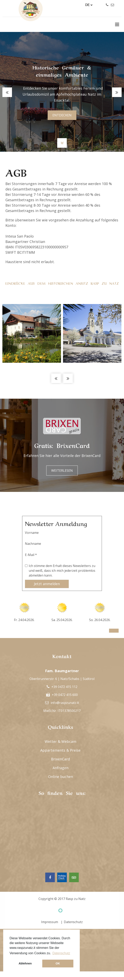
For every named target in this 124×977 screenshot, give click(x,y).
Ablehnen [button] (25, 963)
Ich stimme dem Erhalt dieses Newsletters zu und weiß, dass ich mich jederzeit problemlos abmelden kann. (62, 571)
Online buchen (60, 776)
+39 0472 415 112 (64, 687)
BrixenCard (60, 759)
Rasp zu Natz (76, 899)
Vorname (32, 532)
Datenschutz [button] (61, 953)
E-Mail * (31, 555)
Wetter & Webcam (60, 741)
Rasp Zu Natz (31, 18)
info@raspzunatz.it (65, 703)
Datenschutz (73, 922)
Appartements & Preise (60, 750)
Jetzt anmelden (47, 583)
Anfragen (60, 767)
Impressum (49, 922)
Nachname (33, 543)
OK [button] (58, 963)
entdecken (62, 115)
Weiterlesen (62, 470)
